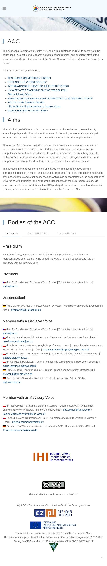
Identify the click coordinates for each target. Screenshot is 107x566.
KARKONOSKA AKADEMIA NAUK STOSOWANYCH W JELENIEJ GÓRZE (50, 98)
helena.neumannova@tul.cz (28, 421)
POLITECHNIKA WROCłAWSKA (26, 102)
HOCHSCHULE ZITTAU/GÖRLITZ (27, 82)
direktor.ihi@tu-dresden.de (26, 309)
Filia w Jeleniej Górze (20, 94)
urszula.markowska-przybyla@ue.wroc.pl (66, 349)
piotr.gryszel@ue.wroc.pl (76, 409)
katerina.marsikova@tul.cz (17, 341)
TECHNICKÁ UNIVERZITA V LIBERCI (29, 77)
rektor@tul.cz (10, 286)
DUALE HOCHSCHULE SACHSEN (28, 110)
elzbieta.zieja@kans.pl (15, 357)
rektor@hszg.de (12, 382)
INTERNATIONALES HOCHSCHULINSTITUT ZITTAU (38, 86)
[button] (4, 8)
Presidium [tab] (12, 233)
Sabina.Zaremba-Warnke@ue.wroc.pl (24, 413)
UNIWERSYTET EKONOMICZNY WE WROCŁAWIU (37, 90)
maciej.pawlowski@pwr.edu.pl (19, 365)
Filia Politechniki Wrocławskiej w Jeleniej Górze (34, 106)
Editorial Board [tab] (68, 233)
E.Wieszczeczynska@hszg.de (20, 430)
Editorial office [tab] (38, 233)
